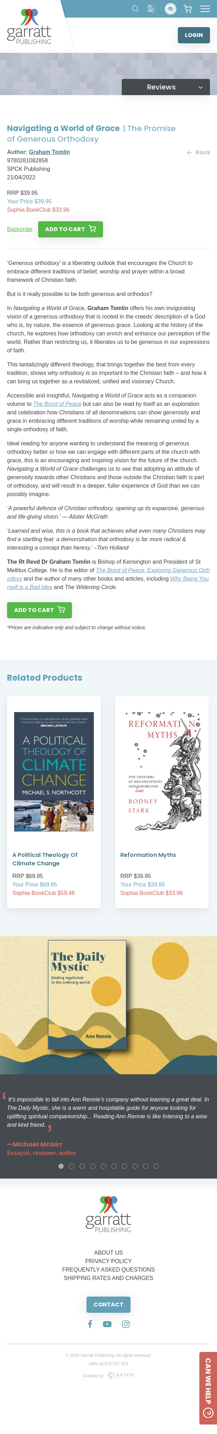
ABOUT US (108, 1253)
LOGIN (194, 35)
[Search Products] (135, 8)
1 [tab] (61, 1166)
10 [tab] (156, 1166)
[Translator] (152, 9)
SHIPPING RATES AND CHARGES (108, 1278)
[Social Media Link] (90, 1325)
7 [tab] (124, 1166)
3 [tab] (82, 1166)
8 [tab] (135, 1166)
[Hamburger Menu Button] (205, 9)
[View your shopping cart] (187, 9)
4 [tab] (92, 1166)
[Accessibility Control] (170, 9)
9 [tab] (145, 1166)
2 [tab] (71, 1166)
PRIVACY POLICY (108, 1261)
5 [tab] (103, 1166)
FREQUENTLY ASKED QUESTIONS (108, 1270)
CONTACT (108, 1304)
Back (198, 152)
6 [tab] (113, 1166)
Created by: (108, 1375)
